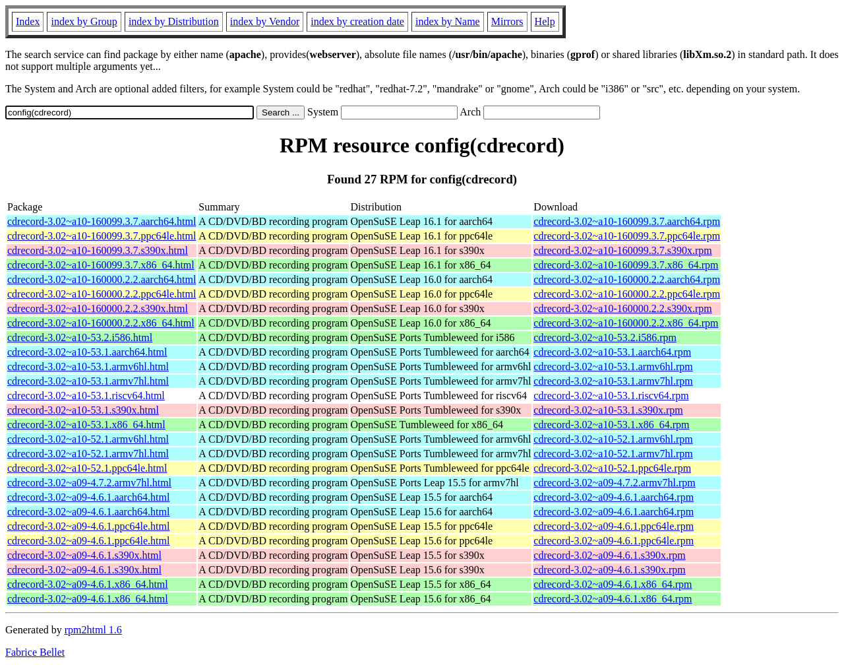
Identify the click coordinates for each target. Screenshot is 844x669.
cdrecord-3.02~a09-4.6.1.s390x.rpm (609, 555)
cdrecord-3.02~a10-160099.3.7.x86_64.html (101, 265)
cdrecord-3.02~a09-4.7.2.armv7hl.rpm (614, 482)
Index (28, 21)
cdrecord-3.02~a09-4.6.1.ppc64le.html (88, 526)
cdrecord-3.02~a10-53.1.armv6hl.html (88, 366)
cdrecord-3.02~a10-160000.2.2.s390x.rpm (622, 308)
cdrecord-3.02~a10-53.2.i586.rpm (605, 337)
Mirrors (507, 21)
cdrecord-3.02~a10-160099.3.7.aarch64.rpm (626, 221)
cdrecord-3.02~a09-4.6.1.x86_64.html (87, 584)
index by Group (84, 21)
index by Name (447, 21)
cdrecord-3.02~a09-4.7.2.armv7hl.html (89, 482)
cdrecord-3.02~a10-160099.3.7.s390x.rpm (622, 250)
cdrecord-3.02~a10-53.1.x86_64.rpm (611, 424)
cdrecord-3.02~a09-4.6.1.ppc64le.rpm (613, 526)
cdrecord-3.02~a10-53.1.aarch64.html (87, 352)
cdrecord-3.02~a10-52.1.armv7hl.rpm (612, 453)
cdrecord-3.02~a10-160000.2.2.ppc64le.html (101, 294)
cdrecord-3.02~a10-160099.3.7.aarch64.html (101, 221)
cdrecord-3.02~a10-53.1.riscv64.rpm (610, 395)
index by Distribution (174, 21)
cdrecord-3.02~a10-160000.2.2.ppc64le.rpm (626, 294)
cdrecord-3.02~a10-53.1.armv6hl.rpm (612, 366)
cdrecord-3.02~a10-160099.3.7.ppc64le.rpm (626, 235)
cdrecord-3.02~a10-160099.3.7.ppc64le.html (101, 235)
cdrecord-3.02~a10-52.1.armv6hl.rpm (612, 439)
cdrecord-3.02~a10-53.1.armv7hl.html (88, 381)
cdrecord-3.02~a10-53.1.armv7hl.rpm (612, 381)
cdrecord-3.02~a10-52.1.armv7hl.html (88, 453)
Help (545, 21)
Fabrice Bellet (35, 652)
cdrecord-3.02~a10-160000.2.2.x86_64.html (101, 323)
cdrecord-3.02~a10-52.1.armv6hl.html (88, 439)
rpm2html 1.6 (93, 629)
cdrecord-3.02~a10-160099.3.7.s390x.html (97, 250)
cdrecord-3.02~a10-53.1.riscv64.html (86, 395)
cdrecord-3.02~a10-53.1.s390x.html (83, 410)
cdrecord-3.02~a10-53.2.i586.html (79, 337)
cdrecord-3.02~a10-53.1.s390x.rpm (607, 410)
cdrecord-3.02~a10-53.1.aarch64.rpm (612, 352)
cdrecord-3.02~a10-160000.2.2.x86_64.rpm (625, 323)
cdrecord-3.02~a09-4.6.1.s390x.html (84, 555)
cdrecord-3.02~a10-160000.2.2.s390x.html (97, 308)
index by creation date (357, 21)
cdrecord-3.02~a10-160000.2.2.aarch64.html (101, 279)
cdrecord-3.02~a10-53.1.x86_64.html (86, 424)
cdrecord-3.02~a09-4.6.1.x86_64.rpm (612, 584)
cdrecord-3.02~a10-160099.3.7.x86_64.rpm (625, 265)
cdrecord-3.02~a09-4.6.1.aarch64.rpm (613, 497)
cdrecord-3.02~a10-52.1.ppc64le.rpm (612, 468)
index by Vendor (264, 21)
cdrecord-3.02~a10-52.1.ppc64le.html (87, 468)
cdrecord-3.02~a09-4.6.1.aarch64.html (88, 497)
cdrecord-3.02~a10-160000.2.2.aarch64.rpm (626, 279)
